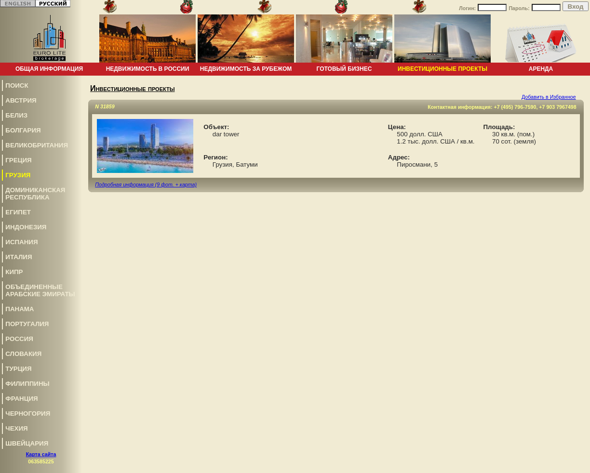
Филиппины (27, 383)
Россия (19, 338)
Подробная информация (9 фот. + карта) (146, 184)
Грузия (17, 175)
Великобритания (36, 145)
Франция (21, 398)
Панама (19, 309)
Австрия (20, 100)
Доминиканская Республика (35, 193)
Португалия (27, 324)
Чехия (16, 428)
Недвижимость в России (147, 69)
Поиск (16, 85)
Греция (18, 160)
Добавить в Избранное (549, 97)
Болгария (22, 130)
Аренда (541, 69)
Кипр (14, 272)
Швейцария (26, 443)
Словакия (23, 353)
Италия (18, 257)
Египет (18, 212)
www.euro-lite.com (567, 450)
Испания (21, 242)
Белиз (16, 115)
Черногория (27, 413)
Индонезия (25, 227)
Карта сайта (41, 454)
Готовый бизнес (344, 69)
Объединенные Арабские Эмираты (40, 290)
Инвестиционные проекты (442, 69)
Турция (18, 368)
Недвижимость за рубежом (246, 69)
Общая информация (49, 69)
